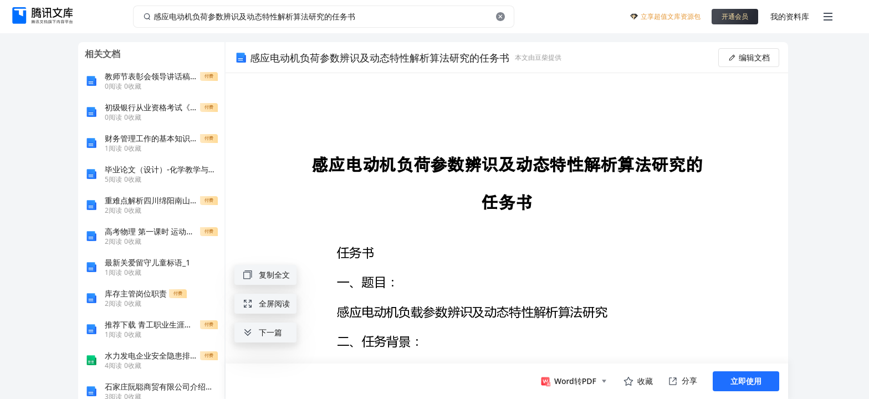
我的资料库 (789, 16)
